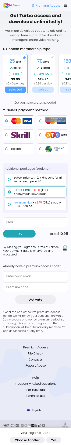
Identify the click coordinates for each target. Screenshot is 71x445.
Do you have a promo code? (36, 102)
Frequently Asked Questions (35, 384)
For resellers (35, 390)
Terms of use (35, 396)
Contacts (36, 359)
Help (35, 377)
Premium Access (45, 5)
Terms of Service (48, 247)
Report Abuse (35, 365)
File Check (35, 353)
